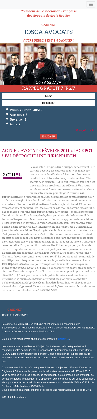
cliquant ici (63, 338)
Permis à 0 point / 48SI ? (24, 110)
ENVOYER (48, 136)
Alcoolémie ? (16, 114)
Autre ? (13, 124)
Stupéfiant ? (16, 119)
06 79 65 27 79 (48, 82)
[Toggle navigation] (90, 4)
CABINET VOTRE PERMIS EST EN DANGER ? (48, 32)
